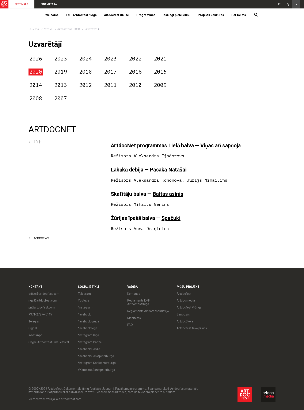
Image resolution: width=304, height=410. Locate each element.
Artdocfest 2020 (69, 28)
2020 (35, 72)
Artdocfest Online (116, 15)
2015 (160, 72)
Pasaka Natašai (168, 170)
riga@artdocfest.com (42, 300)
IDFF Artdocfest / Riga (81, 15)
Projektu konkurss (211, 15)
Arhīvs (48, 28)
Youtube (83, 300)
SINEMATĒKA (49, 4)
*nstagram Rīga (88, 335)
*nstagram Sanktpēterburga (97, 363)
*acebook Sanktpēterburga (96, 356)
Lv (295, 4)
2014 (35, 85)
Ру (287, 4)
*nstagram (85, 307)
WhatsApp (35, 335)
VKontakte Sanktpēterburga (96, 370)
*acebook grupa (88, 321)
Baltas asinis (168, 194)
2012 (85, 85)
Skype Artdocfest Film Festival (48, 342)
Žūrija (38, 141)
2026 (35, 59)
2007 (60, 98)
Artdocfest (184, 293)
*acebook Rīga (87, 328)
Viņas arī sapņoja (220, 146)
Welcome (51, 15)
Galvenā (33, 28)
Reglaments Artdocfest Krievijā (148, 311)
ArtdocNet (41, 238)
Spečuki (171, 218)
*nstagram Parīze (90, 342)
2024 (85, 59)
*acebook (84, 314)
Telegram (34, 321)
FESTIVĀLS (21, 4)
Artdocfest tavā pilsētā (192, 328)
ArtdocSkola (185, 321)
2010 (135, 85)
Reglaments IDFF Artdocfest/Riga (138, 302)
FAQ (130, 324)
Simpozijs (183, 314)
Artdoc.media (186, 300)
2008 (35, 98)
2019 (60, 72)
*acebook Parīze (89, 349)
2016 (135, 72)
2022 (135, 59)
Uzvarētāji (91, 28)
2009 (160, 85)
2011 (110, 85)
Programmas (145, 15)
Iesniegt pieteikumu (176, 15)
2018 (85, 72)
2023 (110, 59)
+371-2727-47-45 (40, 314)
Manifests (134, 318)
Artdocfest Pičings (189, 307)
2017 (110, 72)
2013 (60, 85)
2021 (160, 59)
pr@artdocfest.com (41, 307)
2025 (60, 59)
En (279, 4)
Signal (32, 328)
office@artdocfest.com (43, 293)
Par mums (238, 15)
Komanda (133, 293)
